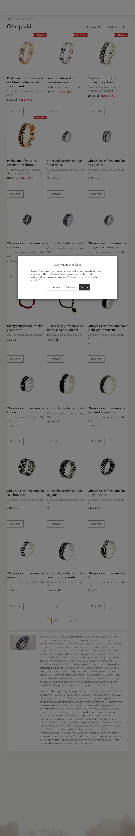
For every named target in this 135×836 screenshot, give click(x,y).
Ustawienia (54, 287)
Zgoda (84, 287)
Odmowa (70, 287)
